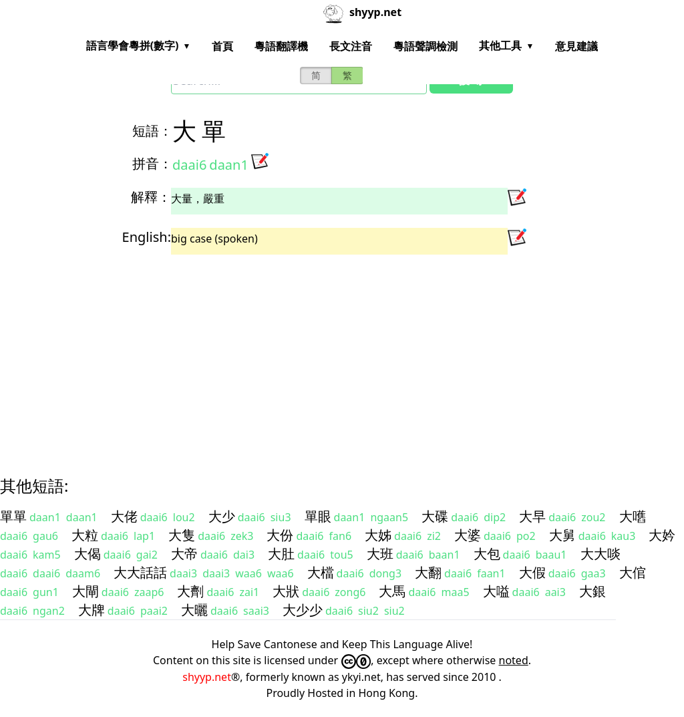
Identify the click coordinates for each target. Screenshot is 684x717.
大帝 (184, 554)
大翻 (428, 572)
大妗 (662, 535)
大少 (221, 516)
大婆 (467, 535)
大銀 (592, 591)
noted (513, 660)
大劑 (190, 591)
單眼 (318, 516)
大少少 (303, 610)
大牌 (91, 610)
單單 (13, 516)
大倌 (632, 572)
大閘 (85, 591)
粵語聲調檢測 (425, 46)
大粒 (84, 535)
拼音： (152, 163)
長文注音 (350, 46)
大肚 (281, 554)
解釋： (151, 197)
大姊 (378, 535)
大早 (532, 516)
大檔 (320, 572)
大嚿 (632, 516)
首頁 (222, 46)
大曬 (194, 610)
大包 (487, 554)
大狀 (286, 591)
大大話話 (140, 572)
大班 (380, 554)
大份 (280, 535)
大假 (532, 572)
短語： (152, 131)
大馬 (392, 591)
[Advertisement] (342, 353)
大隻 (181, 535)
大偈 (87, 554)
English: (146, 237)
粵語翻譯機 (281, 46)
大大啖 (600, 554)
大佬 (124, 516)
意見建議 (576, 46)
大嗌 (496, 591)
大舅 (562, 535)
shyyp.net (206, 677)
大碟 (434, 516)
